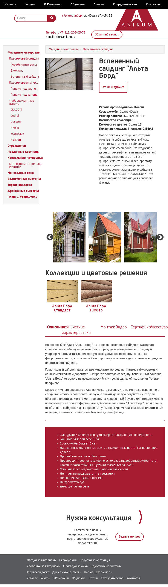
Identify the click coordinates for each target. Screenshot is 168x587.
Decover (16, 121)
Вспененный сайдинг (25, 76)
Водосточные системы (24, 179)
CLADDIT (16, 109)
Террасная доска (20, 185)
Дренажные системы (23, 191)
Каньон (16, 139)
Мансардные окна (21, 173)
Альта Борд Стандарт (60, 305)
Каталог (11, 4)
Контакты (153, 4)
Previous (49, 237)
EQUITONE (17, 133)
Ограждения (17, 145)
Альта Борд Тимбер (90, 305)
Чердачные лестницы (23, 151)
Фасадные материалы (24, 52)
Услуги (30, 4)
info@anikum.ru (65, 36)
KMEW (15, 127)
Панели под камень (24, 94)
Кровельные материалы (25, 157)
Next (160, 237)
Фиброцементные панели (21, 102)
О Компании (52, 4)
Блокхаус (17, 70)
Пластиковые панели (23, 82)
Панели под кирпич (24, 88)
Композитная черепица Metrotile (25, 165)
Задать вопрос (129, 533)
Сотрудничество (125, 4)
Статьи (99, 4)
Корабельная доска (24, 64)
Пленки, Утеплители (22, 197)
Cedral (15, 115)
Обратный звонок (107, 34)
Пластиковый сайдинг (24, 58)
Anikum (134, 25)
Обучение (77, 4)
